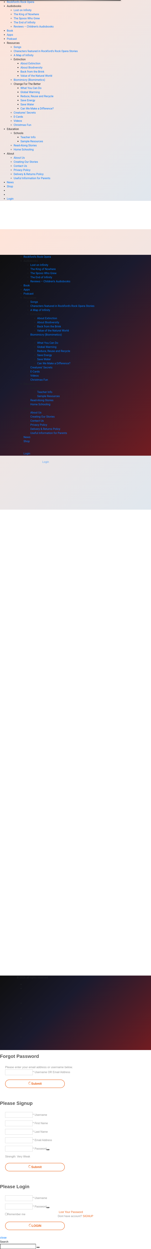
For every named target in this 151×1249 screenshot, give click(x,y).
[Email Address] (19, 1140)
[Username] (19, 1115)
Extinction (20, 59)
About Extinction (30, 63)
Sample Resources (31, 141)
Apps (10, 34)
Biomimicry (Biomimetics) (29, 79)
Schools (18, 133)
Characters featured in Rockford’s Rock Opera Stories (46, 51)
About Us (19, 157)
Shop (10, 186)
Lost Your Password (71, 1212)
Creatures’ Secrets (25, 112)
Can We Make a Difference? (37, 108)
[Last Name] (19, 1132)
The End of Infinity (24, 22)
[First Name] (19, 1123)
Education (13, 129)
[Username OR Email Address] (19, 1072)
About (10, 153)
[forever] (6, 1214)
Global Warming (30, 92)
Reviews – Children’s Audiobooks (34, 26)
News (10, 182)
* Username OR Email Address (51, 1072)
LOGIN (35, 1225)
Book (10, 30)
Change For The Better (27, 84)
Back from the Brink (32, 71)
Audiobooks (14, 6)
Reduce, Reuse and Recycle (37, 96)
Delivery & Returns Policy (29, 174)
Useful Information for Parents (32, 178)
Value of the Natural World (36, 75)
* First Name (40, 1123)
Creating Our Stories (26, 161)
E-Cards (18, 116)
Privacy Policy (22, 170)
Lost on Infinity (23, 10)
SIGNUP (88, 1216)
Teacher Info (28, 137)
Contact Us (20, 166)
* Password (40, 1148)
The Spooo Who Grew (27, 18)
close (3, 1237)
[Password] (19, 1148)
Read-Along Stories (25, 145)
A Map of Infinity (23, 55)
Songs (17, 47)
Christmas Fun (22, 125)
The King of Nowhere (26, 14)
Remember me (16, 1214)
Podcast (12, 38)
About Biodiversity (31, 67)
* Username (40, 1114)
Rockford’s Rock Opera (20, 2)
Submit (35, 1083)
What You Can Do (30, 88)
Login (10, 198)
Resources (13, 43)
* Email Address (42, 1140)
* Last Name (40, 1131)
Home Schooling (24, 149)
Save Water (27, 104)
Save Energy (27, 100)
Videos (18, 120)
